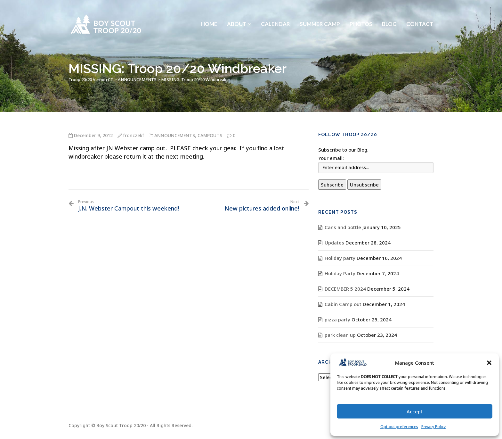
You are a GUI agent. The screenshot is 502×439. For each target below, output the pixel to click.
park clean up (340, 335)
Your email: (331, 158)
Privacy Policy (433, 426)
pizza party (337, 319)
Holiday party (340, 258)
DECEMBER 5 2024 (345, 289)
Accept (415, 411)
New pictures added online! (261, 205)
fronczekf (133, 135)
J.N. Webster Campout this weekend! (128, 205)
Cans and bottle (343, 227)
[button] (489, 363)
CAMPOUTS (210, 135)
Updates (334, 242)
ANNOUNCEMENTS (174, 135)
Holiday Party (340, 273)
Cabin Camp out (343, 304)
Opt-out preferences (399, 426)
